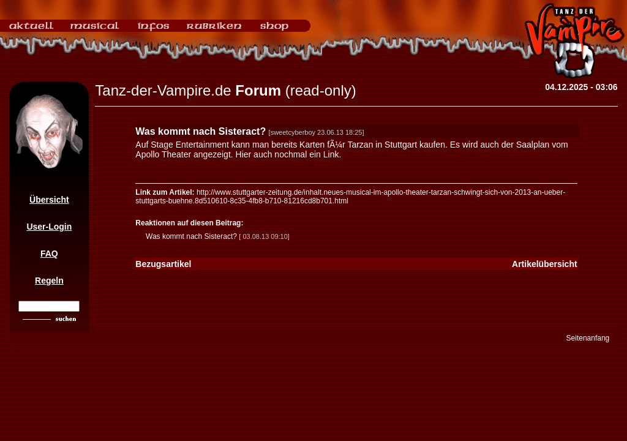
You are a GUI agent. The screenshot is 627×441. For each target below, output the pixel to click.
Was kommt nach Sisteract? (191, 236)
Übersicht (49, 200)
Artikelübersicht (544, 264)
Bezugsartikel (163, 264)
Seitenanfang (588, 338)
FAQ (49, 253)
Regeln (49, 280)
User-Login (49, 227)
